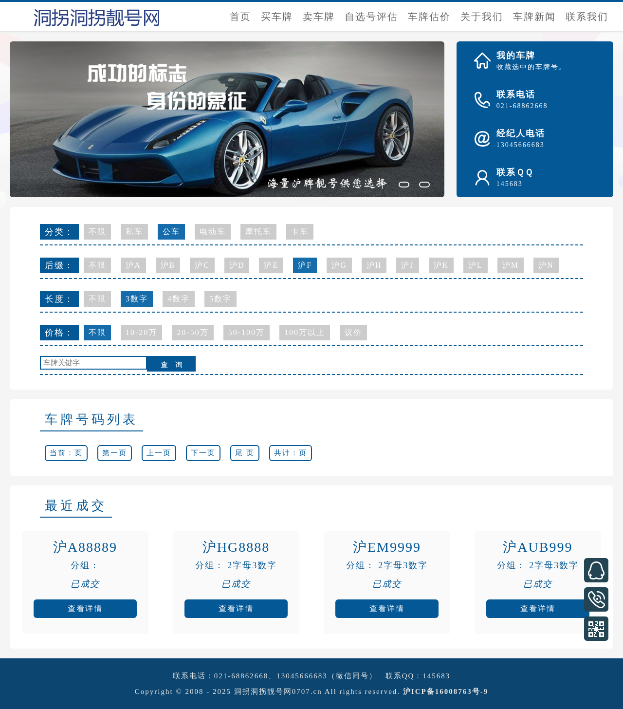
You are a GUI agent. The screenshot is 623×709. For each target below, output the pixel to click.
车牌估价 (429, 16)
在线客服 (596, 570)
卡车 (300, 231)
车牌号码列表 (91, 419)
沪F (305, 265)
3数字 (137, 299)
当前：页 (66, 453)
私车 (134, 231)
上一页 (159, 453)
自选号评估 (371, 16)
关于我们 (481, 16)
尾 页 (245, 453)
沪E (271, 265)
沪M (510, 265)
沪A (133, 265)
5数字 (220, 299)
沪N (546, 265)
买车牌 (277, 16)
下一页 (203, 453)
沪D (237, 265)
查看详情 (85, 608)
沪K (441, 265)
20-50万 (192, 332)
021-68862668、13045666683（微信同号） (295, 676)
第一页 (114, 453)
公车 (171, 231)
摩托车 (258, 231)
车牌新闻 (534, 16)
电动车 (213, 231)
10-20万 (141, 332)
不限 (97, 231)
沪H (374, 265)
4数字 (178, 299)
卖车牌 (319, 16)
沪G (339, 265)
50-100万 (246, 332)
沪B (168, 265)
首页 (240, 16)
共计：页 (290, 453)
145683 (436, 676)
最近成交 (76, 506)
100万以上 (304, 332)
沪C (202, 265)
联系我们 (587, 16)
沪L (475, 265)
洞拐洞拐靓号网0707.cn (278, 691)
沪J (407, 265)
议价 (353, 332)
